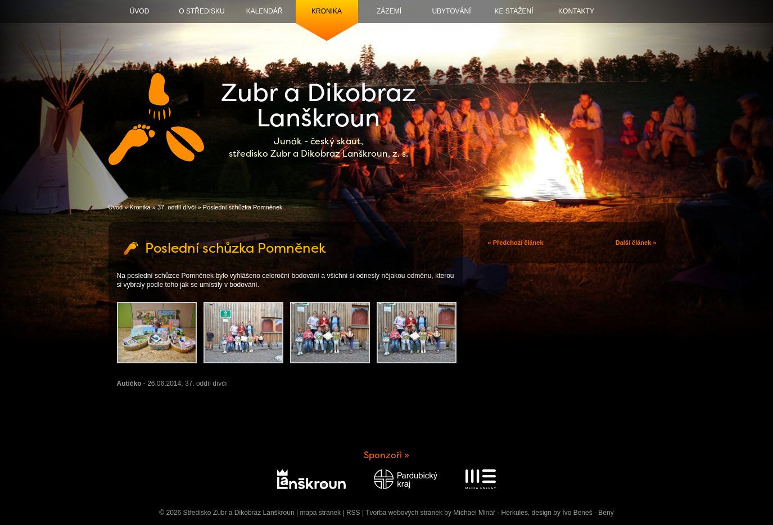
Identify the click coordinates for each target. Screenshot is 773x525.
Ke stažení (513, 11)
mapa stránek (320, 513)
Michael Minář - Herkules (490, 513)
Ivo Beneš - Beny (587, 513)
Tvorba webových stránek (403, 513)
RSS (353, 513)
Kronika (326, 11)
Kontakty (576, 11)
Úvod (140, 11)
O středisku (201, 11)
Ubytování (451, 11)
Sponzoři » (386, 455)
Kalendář (264, 11)
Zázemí (389, 11)
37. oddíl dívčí (176, 207)
